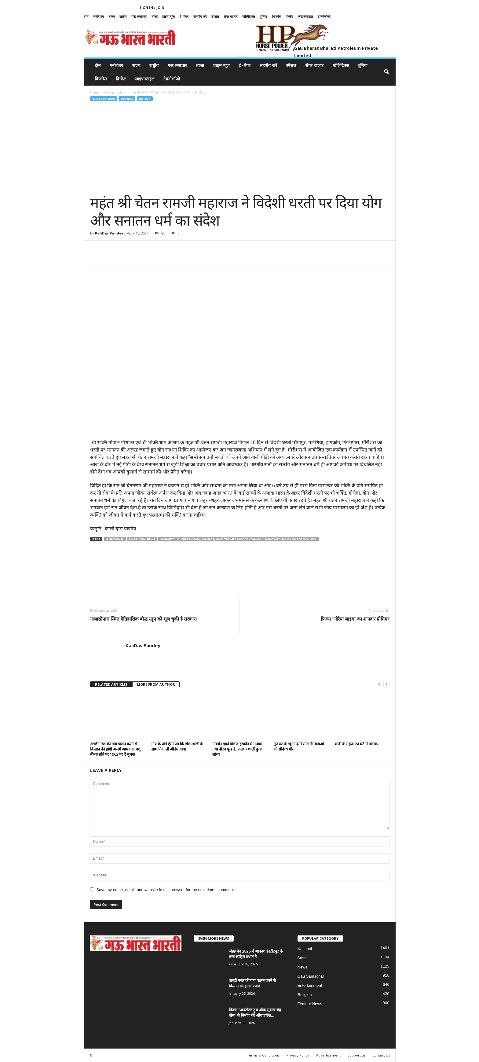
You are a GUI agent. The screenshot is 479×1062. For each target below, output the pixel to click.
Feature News (310, 1003)
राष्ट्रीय (122, 16)
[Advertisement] (239, 147)
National (305, 948)
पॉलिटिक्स (248, 16)
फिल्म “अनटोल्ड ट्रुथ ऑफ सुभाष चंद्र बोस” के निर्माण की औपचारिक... (255, 1012)
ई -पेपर (184, 16)
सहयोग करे (200, 16)
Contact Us (381, 1055)
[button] (386, 72)
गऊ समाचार (139, 16)
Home (94, 92)
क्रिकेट (289, 16)
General (127, 99)
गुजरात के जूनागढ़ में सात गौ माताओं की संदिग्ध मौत (298, 746)
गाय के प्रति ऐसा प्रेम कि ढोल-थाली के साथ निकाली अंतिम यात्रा (177, 746)
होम (86, 16)
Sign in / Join (151, 7)
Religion (305, 994)
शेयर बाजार (231, 16)
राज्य (112, 16)
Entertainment (310, 985)
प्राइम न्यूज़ (168, 16)
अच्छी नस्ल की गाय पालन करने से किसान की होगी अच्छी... (252, 983)
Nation (145, 99)
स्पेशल (215, 16)
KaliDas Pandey (109, 233)
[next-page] (386, 684)
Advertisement (328, 1055)
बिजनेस (276, 16)
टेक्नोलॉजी (324, 16)
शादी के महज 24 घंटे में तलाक (356, 744)
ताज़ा (155, 16)
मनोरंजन (98, 16)
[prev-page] (379, 684)
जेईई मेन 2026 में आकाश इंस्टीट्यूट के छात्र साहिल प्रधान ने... (256, 953)
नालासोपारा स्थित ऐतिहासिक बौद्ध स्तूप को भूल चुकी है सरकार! (143, 619)
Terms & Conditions (263, 1055)
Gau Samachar (114, 92)
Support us (356, 1055)
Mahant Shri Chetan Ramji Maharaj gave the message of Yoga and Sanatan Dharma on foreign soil (238, 539)
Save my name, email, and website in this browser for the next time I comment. (166, 889)
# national (115, 539)
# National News (142, 539)
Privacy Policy (298, 1055)
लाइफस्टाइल (305, 16)
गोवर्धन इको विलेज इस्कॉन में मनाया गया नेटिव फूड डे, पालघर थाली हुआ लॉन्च (237, 749)
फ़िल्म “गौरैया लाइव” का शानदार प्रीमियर (355, 619)
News (303, 967)
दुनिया (263, 16)
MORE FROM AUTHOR (156, 684)
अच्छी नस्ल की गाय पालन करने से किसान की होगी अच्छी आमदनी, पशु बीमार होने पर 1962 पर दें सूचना (115, 749)
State (302, 958)
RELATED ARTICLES (111, 684)
